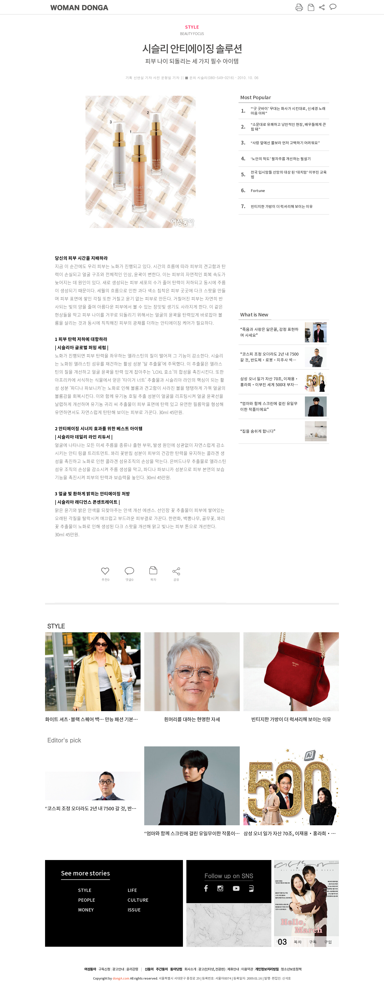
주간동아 (162, 969)
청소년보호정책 (291, 969)
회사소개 (190, 969)
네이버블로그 (251, 888)
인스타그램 (220, 888)
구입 (328, 942)
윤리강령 (132, 969)
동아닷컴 (176, 969)
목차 (297, 942)
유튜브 (236, 888)
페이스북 (206, 888)
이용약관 (247, 969)
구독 (313, 942)
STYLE (192, 27)
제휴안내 (233, 969)
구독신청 (104, 969)
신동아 (149, 969)
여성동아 (90, 969)
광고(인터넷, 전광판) (211, 969)
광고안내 (118, 969)
